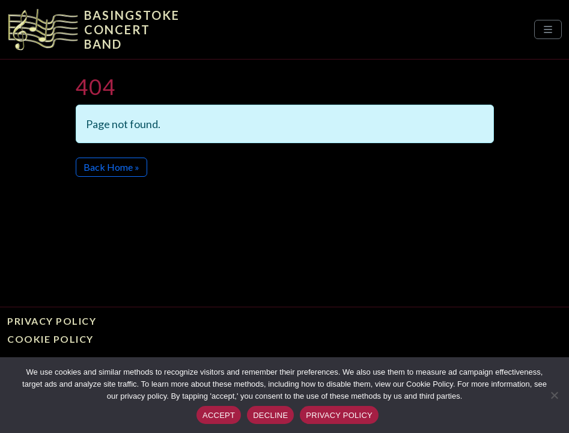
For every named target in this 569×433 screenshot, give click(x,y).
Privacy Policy (51, 321)
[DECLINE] (554, 395)
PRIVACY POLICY (339, 415)
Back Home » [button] (111, 167)
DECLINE (270, 415)
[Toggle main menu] (548, 29)
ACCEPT (218, 415)
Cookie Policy (50, 339)
